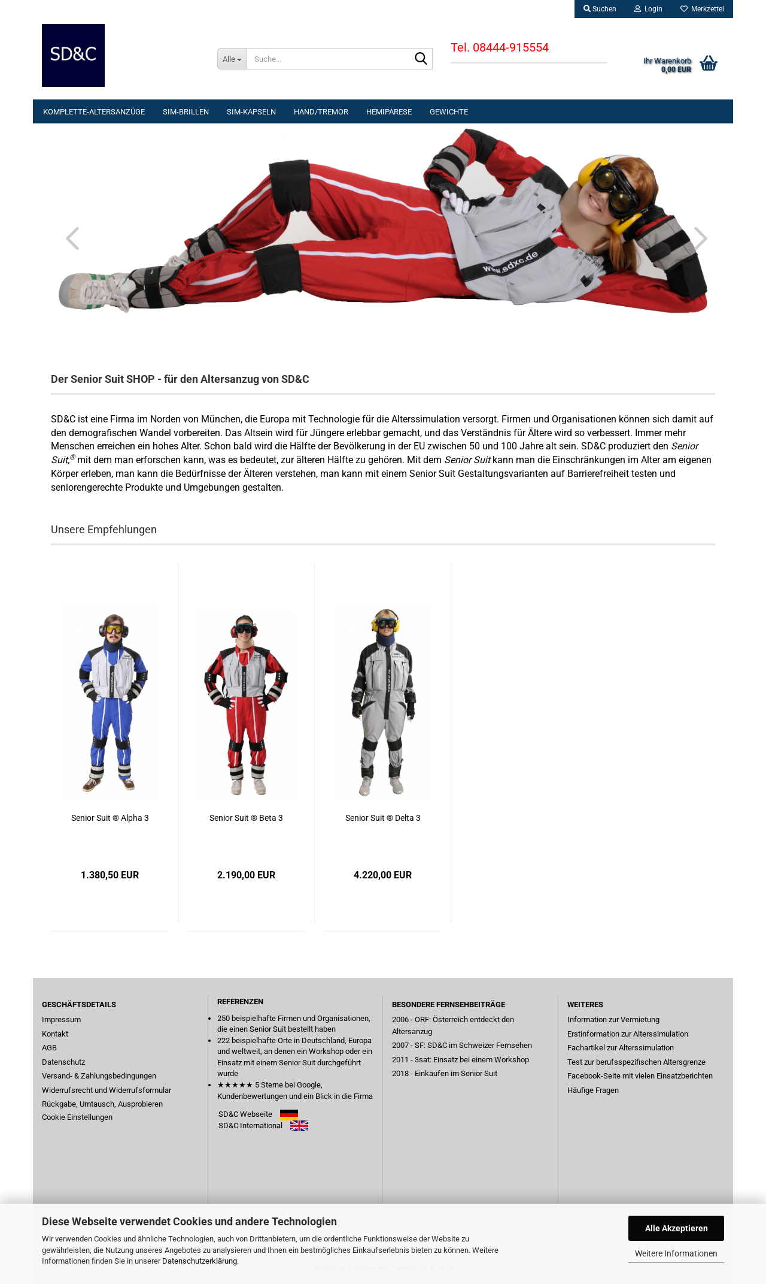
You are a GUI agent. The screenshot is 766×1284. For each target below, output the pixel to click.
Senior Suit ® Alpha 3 (110, 818)
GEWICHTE (449, 111)
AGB (49, 1047)
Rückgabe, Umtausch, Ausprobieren (102, 1103)
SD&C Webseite (245, 1114)
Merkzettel (702, 9)
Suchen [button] (599, 9)
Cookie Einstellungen (77, 1117)
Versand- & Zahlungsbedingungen (99, 1075)
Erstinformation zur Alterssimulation (627, 1033)
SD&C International (250, 1125)
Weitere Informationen (676, 1253)
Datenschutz (63, 1062)
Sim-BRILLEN (186, 111)
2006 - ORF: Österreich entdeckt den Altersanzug (453, 1025)
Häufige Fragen (593, 1090)
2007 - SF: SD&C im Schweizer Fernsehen (462, 1045)
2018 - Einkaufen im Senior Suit (444, 1073)
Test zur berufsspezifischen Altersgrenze (636, 1062)
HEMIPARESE (389, 111)
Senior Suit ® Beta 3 (246, 818)
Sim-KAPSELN (251, 111)
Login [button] (648, 9)
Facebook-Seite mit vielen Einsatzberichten (640, 1075)
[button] (69, 238)
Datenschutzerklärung (199, 1260)
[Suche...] (232, 59)
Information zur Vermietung (613, 1019)
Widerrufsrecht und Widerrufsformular (106, 1090)
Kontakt (55, 1033)
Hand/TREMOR (321, 111)
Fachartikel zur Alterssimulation (620, 1047)
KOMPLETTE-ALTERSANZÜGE (94, 111)
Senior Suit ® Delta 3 (383, 818)
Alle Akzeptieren (676, 1228)
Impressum (61, 1019)
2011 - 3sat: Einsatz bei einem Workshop (460, 1059)
